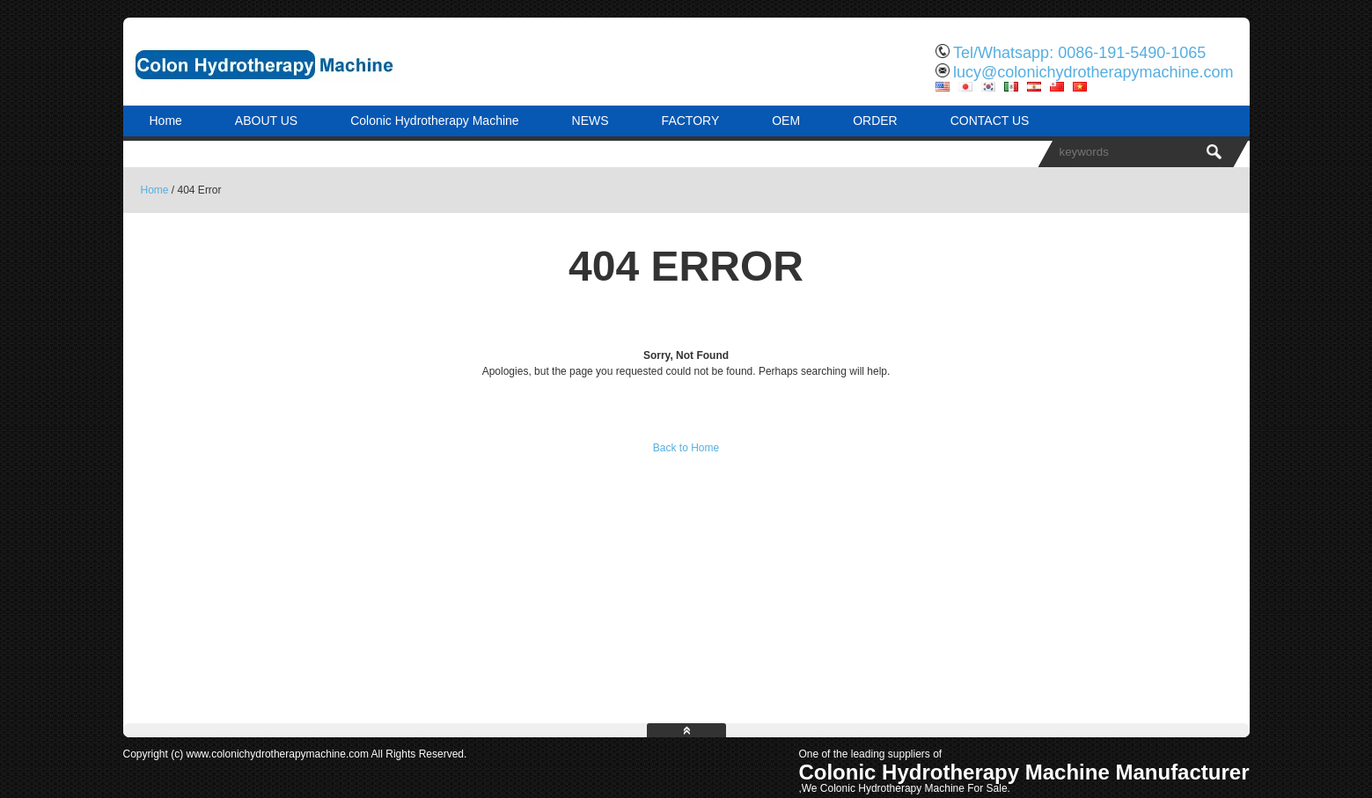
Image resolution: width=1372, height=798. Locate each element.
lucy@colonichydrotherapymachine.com (1093, 72)
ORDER (875, 120)
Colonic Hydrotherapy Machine (434, 120)
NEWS (590, 120)
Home (166, 120)
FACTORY (691, 120)
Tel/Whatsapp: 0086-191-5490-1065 (1079, 53)
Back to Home (686, 448)
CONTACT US (990, 120)
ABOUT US (266, 120)
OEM (786, 120)
